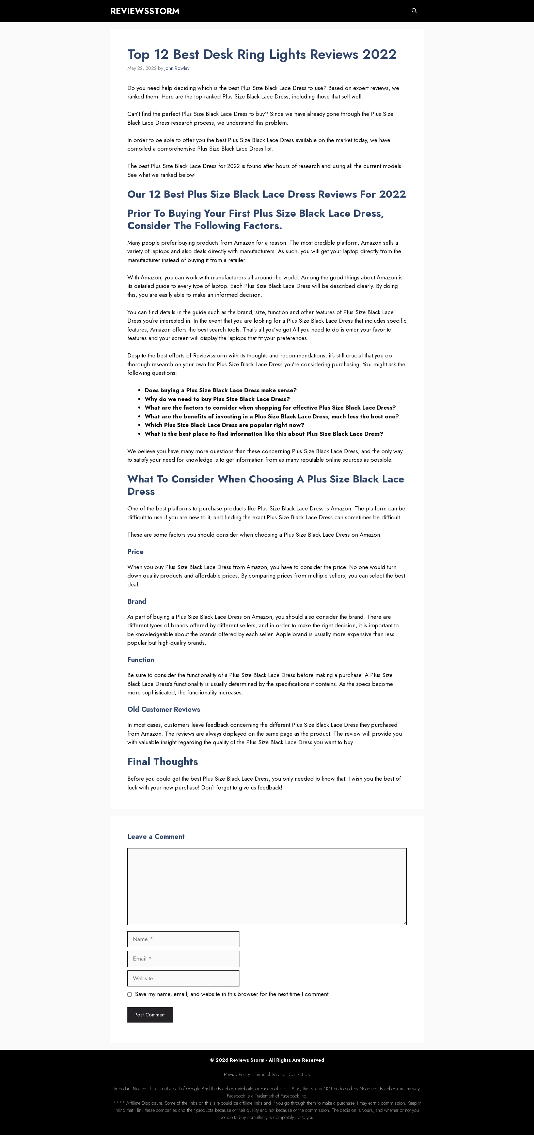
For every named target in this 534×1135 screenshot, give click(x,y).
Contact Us (299, 1074)
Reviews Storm (247, 1060)
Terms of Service (269, 1074)
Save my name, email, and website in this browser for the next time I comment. (232, 994)
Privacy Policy (237, 1074)
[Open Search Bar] (414, 11)
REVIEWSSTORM (144, 11)
